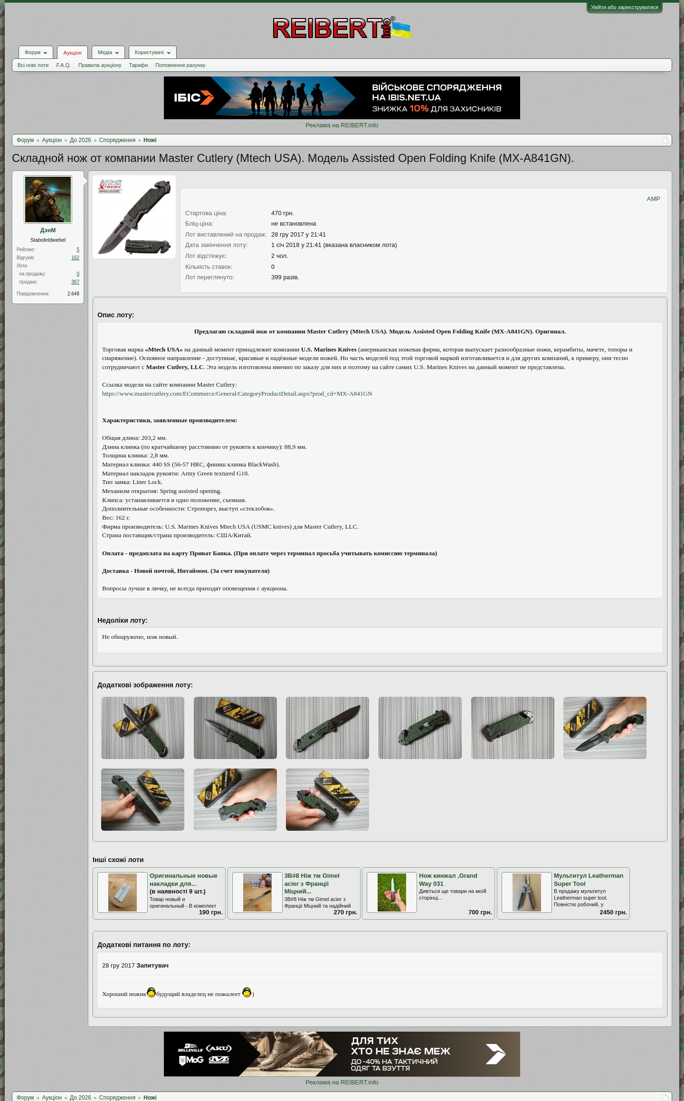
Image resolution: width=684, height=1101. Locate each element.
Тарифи (138, 65)
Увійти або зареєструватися (624, 7)
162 (75, 257)
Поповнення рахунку (180, 65)
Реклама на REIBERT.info (341, 125)
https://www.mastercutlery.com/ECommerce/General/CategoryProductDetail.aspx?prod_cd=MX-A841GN (237, 393)
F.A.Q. (63, 65)
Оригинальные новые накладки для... (184, 879)
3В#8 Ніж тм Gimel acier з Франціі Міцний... (312, 883)
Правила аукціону (99, 65)
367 (75, 282)
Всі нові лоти (33, 65)
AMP (653, 198)
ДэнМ (48, 230)
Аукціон (72, 53)
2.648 (73, 293)
